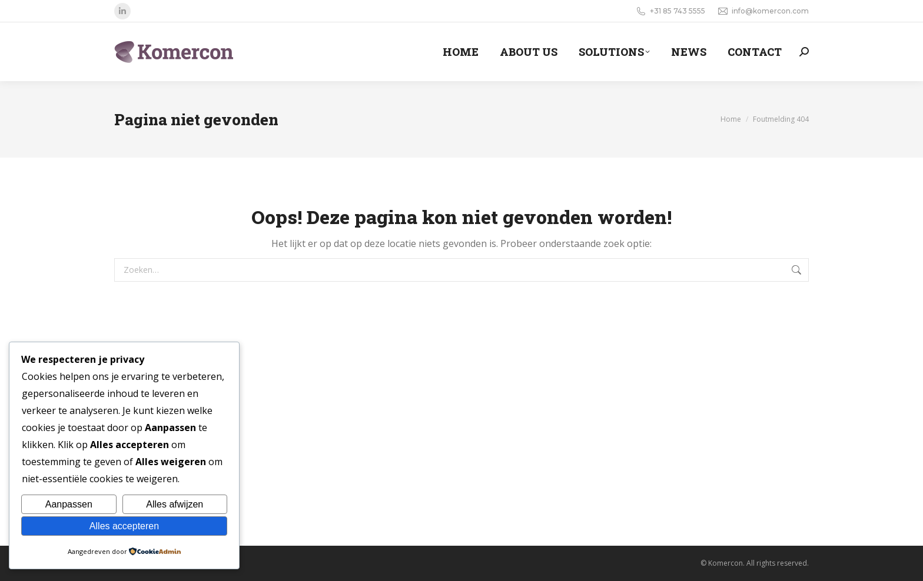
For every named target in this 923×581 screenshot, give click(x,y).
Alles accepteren (124, 526)
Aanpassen (68, 504)
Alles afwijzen (174, 504)
